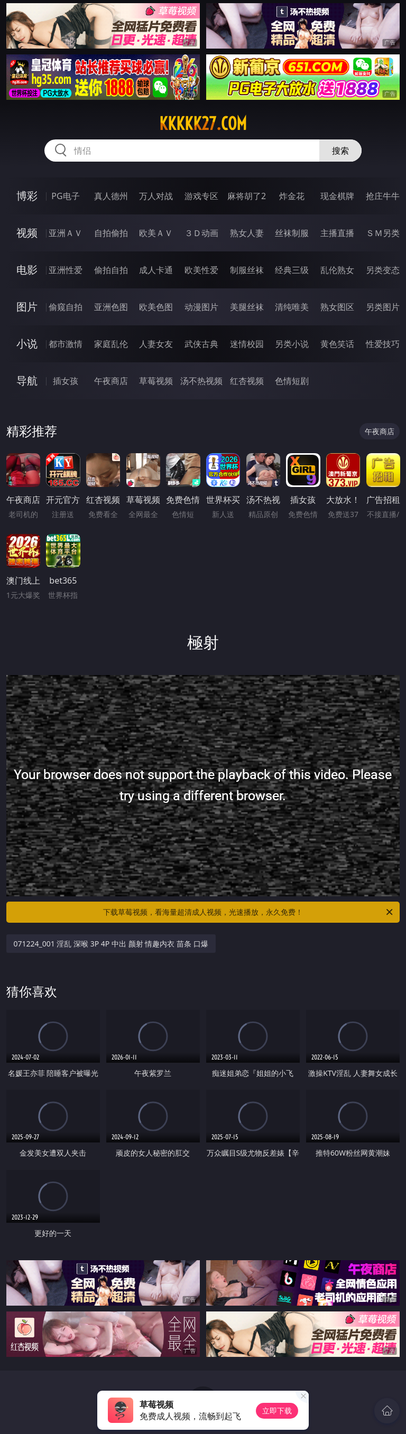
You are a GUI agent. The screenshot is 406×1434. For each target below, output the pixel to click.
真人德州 (111, 196)
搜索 (340, 150)
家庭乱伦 (111, 344)
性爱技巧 (383, 344)
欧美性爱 (201, 270)
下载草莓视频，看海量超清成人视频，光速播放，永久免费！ (248, 912)
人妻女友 (156, 344)
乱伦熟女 (337, 270)
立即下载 (277, 1410)
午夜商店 (111, 381)
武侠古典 (201, 344)
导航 (27, 380)
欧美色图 (156, 307)
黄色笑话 (337, 344)
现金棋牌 (337, 196)
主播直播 (337, 233)
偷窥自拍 (65, 307)
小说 (27, 343)
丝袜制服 (292, 233)
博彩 (27, 196)
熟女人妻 (247, 233)
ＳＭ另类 (383, 233)
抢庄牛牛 (383, 196)
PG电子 (65, 196)
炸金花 (291, 196)
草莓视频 (156, 381)
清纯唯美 (292, 307)
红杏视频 (247, 381)
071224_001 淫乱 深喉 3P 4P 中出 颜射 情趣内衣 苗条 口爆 (111, 944)
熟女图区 (337, 307)
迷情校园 (247, 344)
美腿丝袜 (247, 307)
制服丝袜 (247, 270)
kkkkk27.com (203, 123)
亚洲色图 (111, 307)
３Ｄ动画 (201, 233)
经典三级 (292, 270)
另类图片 (383, 307)
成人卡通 (156, 270)
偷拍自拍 (111, 270)
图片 (27, 306)
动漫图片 (201, 307)
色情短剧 (292, 381)
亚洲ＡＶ (65, 233)
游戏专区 (201, 196)
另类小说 (292, 344)
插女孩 (65, 381)
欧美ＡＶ (156, 233)
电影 (27, 270)
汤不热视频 (201, 381)
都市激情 (65, 344)
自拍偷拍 (111, 233)
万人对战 (156, 196)
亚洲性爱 (65, 270)
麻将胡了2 (246, 196)
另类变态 (383, 270)
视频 (27, 233)
